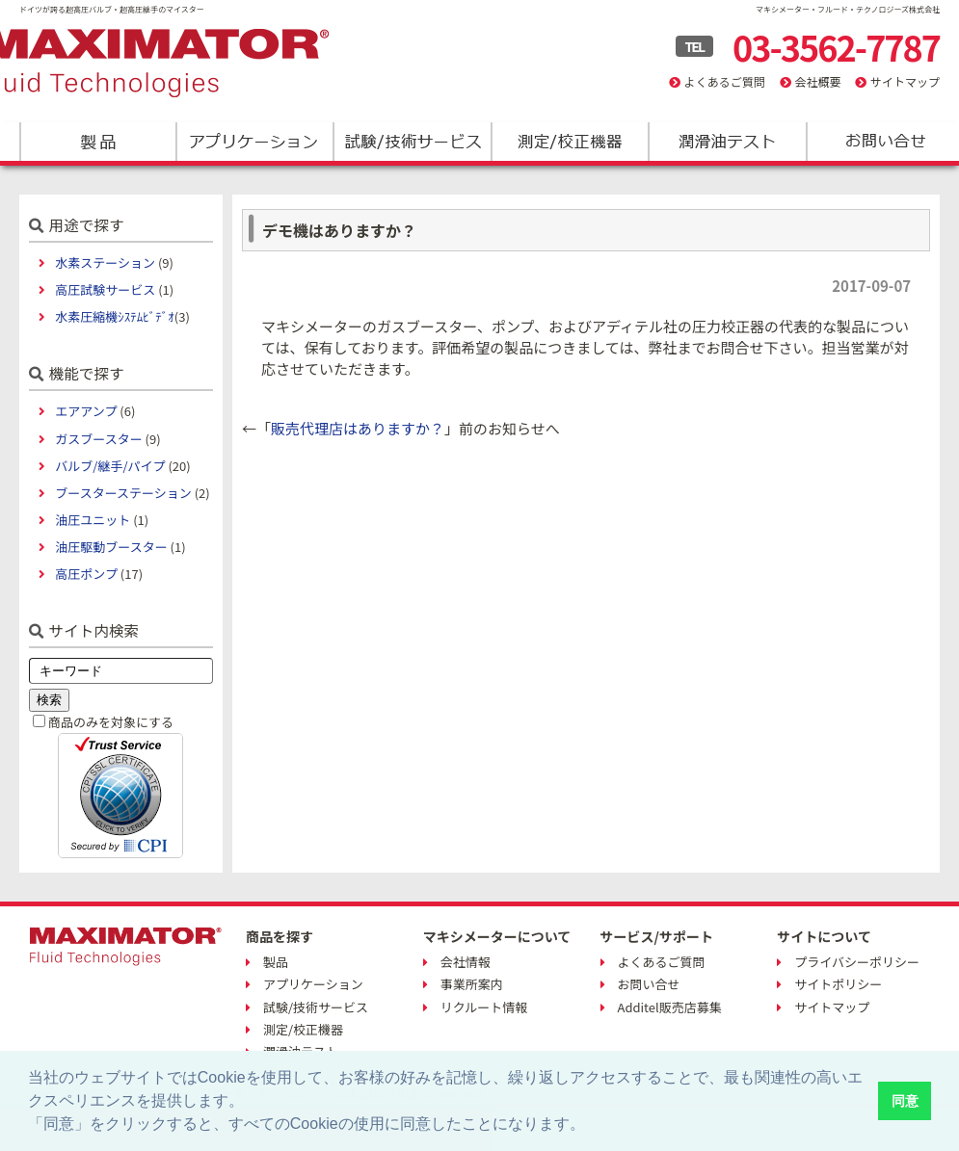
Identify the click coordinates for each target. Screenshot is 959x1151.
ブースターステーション (123, 493)
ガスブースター (98, 439)
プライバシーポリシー (856, 962)
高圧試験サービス (105, 289)
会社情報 (465, 962)
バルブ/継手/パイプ (110, 466)
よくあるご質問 (724, 81)
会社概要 (817, 81)
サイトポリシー (838, 984)
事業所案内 (471, 984)
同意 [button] (905, 1101)
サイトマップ (905, 81)
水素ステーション (105, 262)
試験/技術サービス (412, 141)
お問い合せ (649, 984)
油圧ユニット (92, 519)
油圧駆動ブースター (111, 546)
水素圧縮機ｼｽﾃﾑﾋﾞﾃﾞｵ (114, 316)
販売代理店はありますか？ (357, 428)
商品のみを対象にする (110, 722)
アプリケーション (254, 141)
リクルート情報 (484, 1007)
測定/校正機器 (569, 141)
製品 (97, 141)
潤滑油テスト (726, 141)
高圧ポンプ (86, 573)
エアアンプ (86, 411)
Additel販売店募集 (670, 1007)
